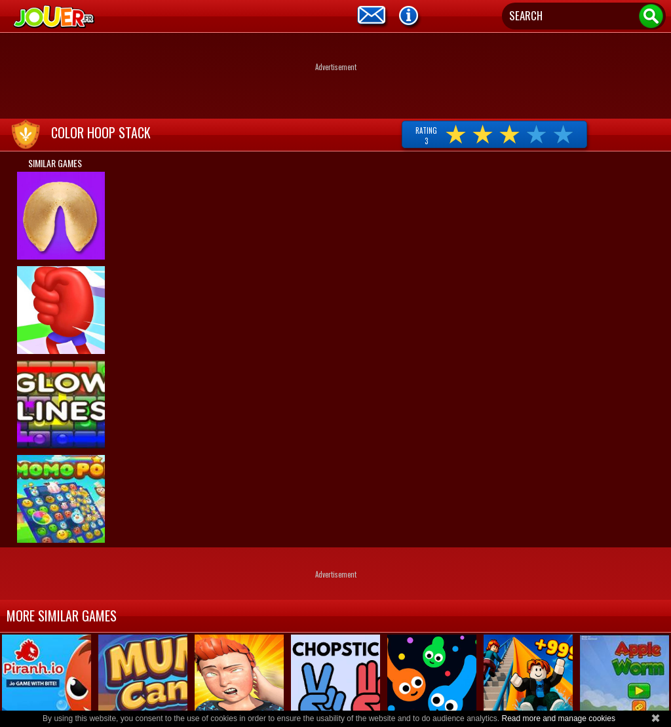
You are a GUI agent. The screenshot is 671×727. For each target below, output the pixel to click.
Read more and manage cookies (558, 718)
